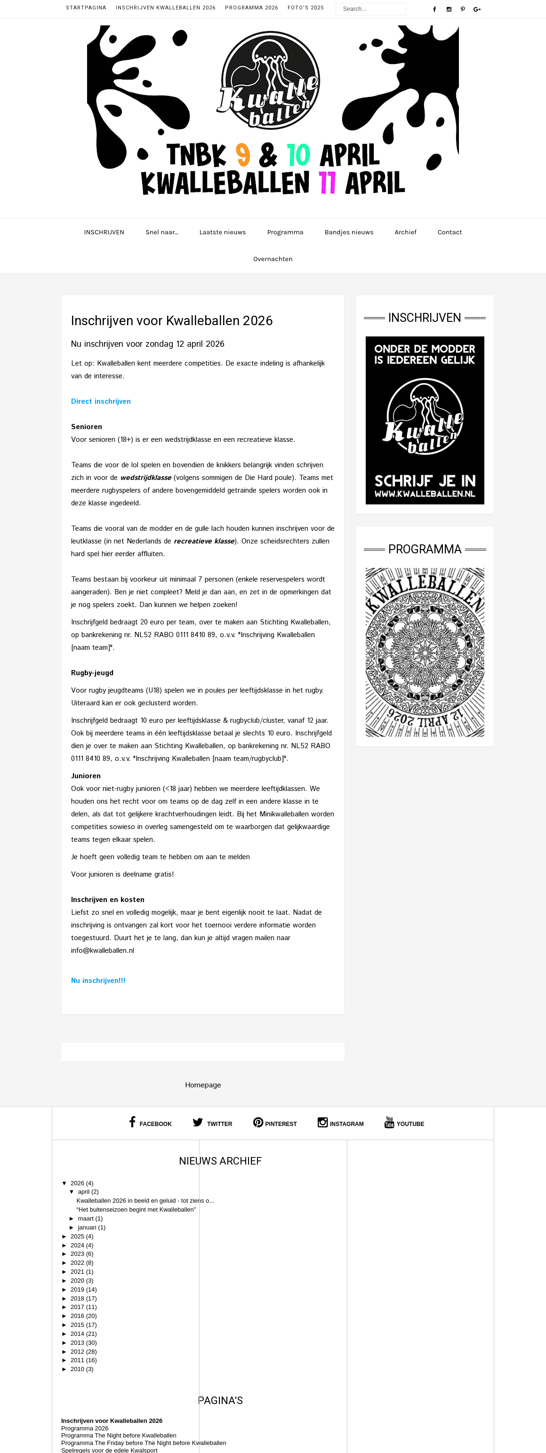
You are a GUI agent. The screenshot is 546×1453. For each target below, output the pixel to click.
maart (87, 1233)
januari (88, 1241)
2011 (78, 1375)
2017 (78, 1321)
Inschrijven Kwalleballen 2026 (166, 8)
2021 (78, 1286)
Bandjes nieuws (349, 232)
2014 (78, 1348)
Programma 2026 (251, 8)
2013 (78, 1357)
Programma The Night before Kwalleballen (266, 1196)
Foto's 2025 (306, 8)
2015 (78, 1339)
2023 (78, 1268)
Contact (450, 232)
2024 (78, 1259)
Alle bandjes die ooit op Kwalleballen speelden (271, 1233)
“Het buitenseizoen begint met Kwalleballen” (117, 1220)
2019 (78, 1304)
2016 (78, 1330)
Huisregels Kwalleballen (241, 1225)
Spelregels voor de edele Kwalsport (257, 1217)
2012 (78, 1366)
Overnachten (272, 259)
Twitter (213, 1122)
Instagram (341, 1122)
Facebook (150, 1122)
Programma (285, 232)
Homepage (203, 1085)
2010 (78, 1384)
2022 (78, 1277)
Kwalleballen (298, 1436)
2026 (78, 1183)
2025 (78, 1250)
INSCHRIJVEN (104, 232)
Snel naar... (161, 232)
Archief (406, 232)
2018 (78, 1313)
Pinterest (275, 1122)
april (84, 1191)
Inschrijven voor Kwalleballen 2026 (259, 1181)
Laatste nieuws (223, 232)
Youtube (405, 1122)
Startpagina (86, 8)
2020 (78, 1295)
